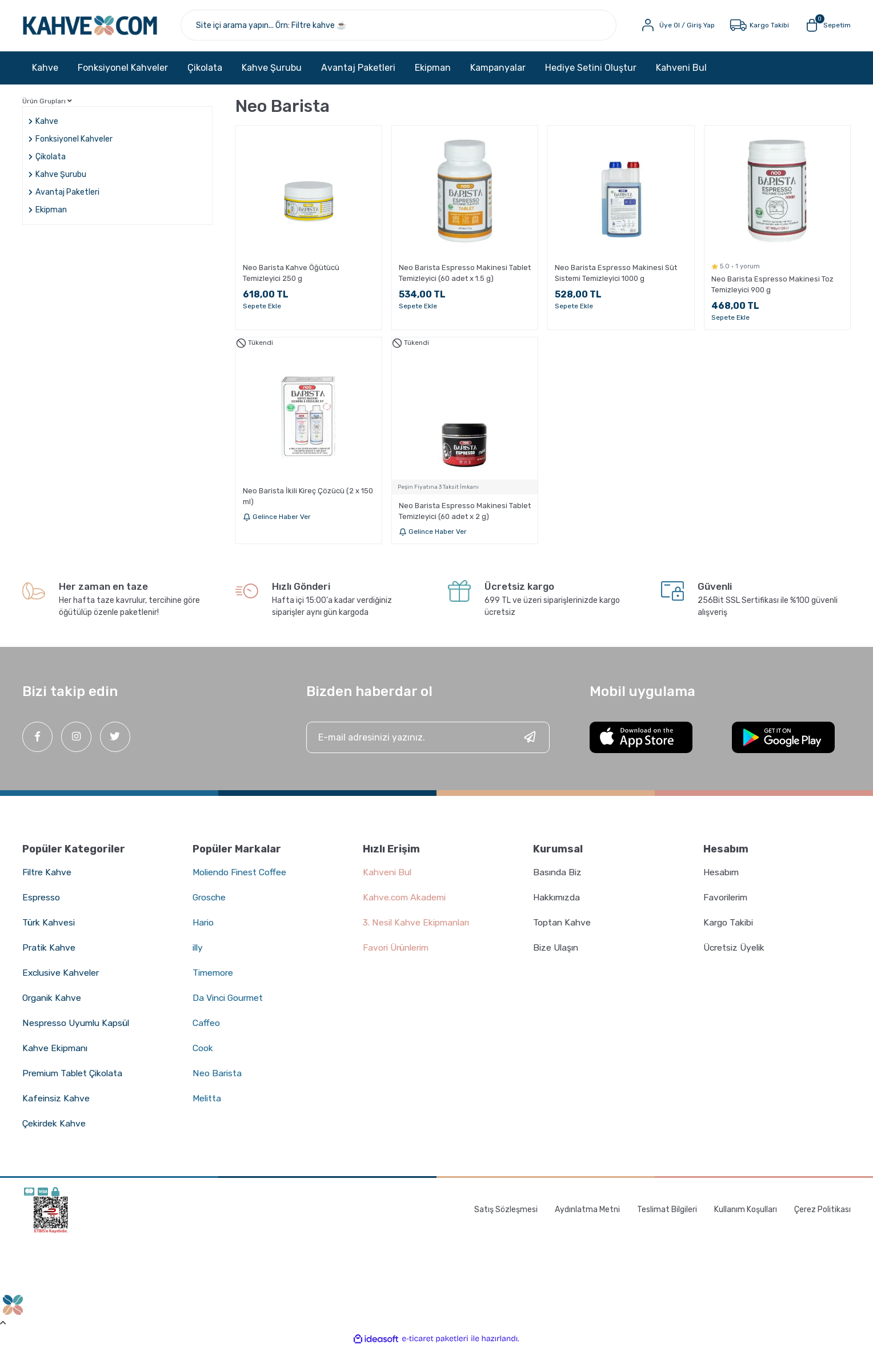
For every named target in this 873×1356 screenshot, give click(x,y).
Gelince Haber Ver (277, 524)
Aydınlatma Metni (587, 1216)
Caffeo (207, 1029)
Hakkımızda (557, 903)
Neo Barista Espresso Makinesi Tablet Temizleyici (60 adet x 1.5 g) (465, 279)
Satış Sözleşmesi (506, 1216)
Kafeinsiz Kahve (56, 1104)
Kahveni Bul (681, 74)
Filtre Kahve (47, 878)
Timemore (214, 978)
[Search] (413, 28)
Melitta (207, 1104)
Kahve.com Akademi (406, 903)
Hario (204, 928)
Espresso (41, 903)
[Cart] (827, 28)
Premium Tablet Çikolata (74, 1079)
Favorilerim (727, 903)
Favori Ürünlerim (398, 953)
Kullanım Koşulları (745, 1216)
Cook (203, 1054)
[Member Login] (676, 28)
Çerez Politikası (822, 1216)
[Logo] (104, 28)
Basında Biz (558, 878)
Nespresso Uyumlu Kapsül (77, 1029)
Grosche (210, 903)
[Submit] (529, 743)
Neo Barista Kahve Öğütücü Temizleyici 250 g (291, 279)
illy (199, 953)
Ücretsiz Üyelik (735, 953)
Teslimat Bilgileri (667, 1216)
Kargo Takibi (729, 928)
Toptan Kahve (562, 928)
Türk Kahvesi (49, 928)
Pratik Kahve (49, 953)
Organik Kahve (53, 1004)
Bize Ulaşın (556, 953)
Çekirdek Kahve (55, 1129)
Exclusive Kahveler (62, 978)
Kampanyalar (498, 74)
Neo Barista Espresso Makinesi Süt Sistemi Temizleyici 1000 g (616, 279)
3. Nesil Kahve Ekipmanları (418, 928)
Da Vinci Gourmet (230, 1004)
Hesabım (721, 878)
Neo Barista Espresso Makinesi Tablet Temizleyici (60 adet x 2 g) (465, 518)
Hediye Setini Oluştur (590, 74)
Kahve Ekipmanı (55, 1054)
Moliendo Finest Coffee (241, 878)
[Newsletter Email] (428, 743)
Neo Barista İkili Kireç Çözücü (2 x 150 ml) (308, 503)
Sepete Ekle (262, 313)
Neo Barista (217, 1079)
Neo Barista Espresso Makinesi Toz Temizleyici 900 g (772, 291)
